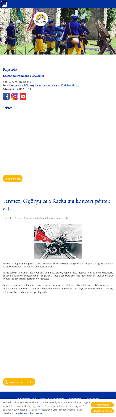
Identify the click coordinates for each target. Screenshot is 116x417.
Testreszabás (102, 404)
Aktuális (9, 218)
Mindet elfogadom (102, 410)
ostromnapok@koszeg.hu (24, 85)
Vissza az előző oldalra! (22, 381)
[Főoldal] (40, 18)
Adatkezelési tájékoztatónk (29, 413)
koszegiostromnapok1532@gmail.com (59, 85)
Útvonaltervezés (13, 178)
